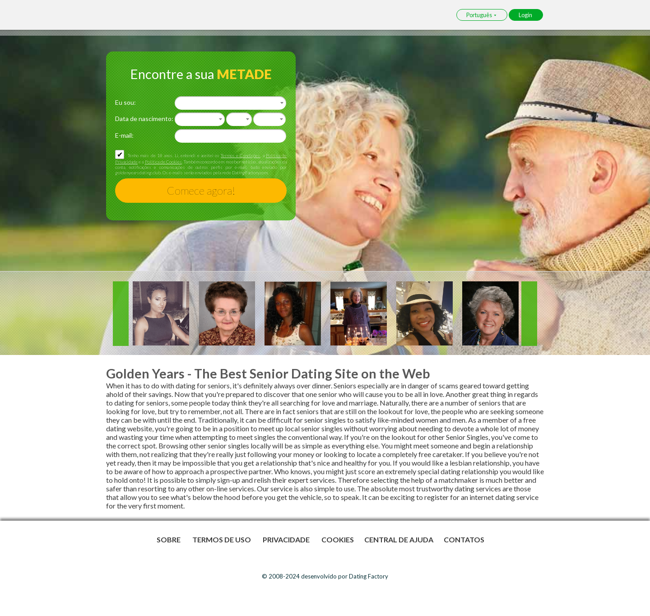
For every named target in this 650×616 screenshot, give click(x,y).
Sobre (169, 539)
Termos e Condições (240, 155)
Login (526, 15)
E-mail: (124, 135)
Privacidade (287, 539)
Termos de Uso (222, 539)
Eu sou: (125, 102)
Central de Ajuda (398, 539)
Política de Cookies (163, 161)
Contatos (464, 539)
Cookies (337, 539)
